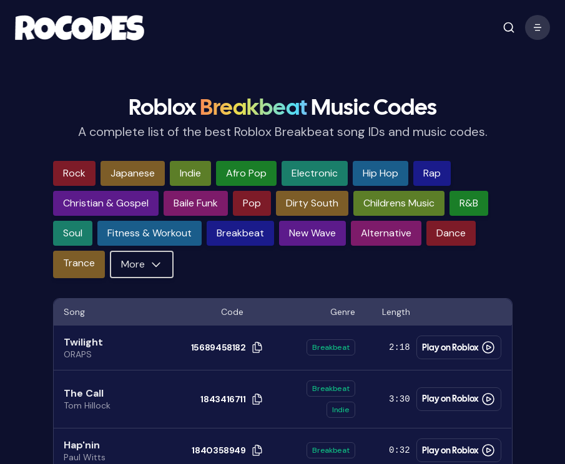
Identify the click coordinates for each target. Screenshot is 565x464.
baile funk (196, 203)
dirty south (312, 203)
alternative (386, 232)
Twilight (83, 342)
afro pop (246, 173)
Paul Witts (85, 457)
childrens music (399, 203)
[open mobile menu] (509, 27)
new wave (312, 232)
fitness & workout (149, 232)
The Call (84, 393)
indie (190, 173)
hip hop (380, 173)
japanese (133, 173)
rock (74, 173)
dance (451, 232)
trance (79, 262)
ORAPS (78, 354)
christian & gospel (106, 203)
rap (432, 173)
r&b (468, 203)
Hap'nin (82, 445)
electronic (315, 173)
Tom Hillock (87, 405)
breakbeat (240, 232)
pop (252, 203)
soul (72, 232)
